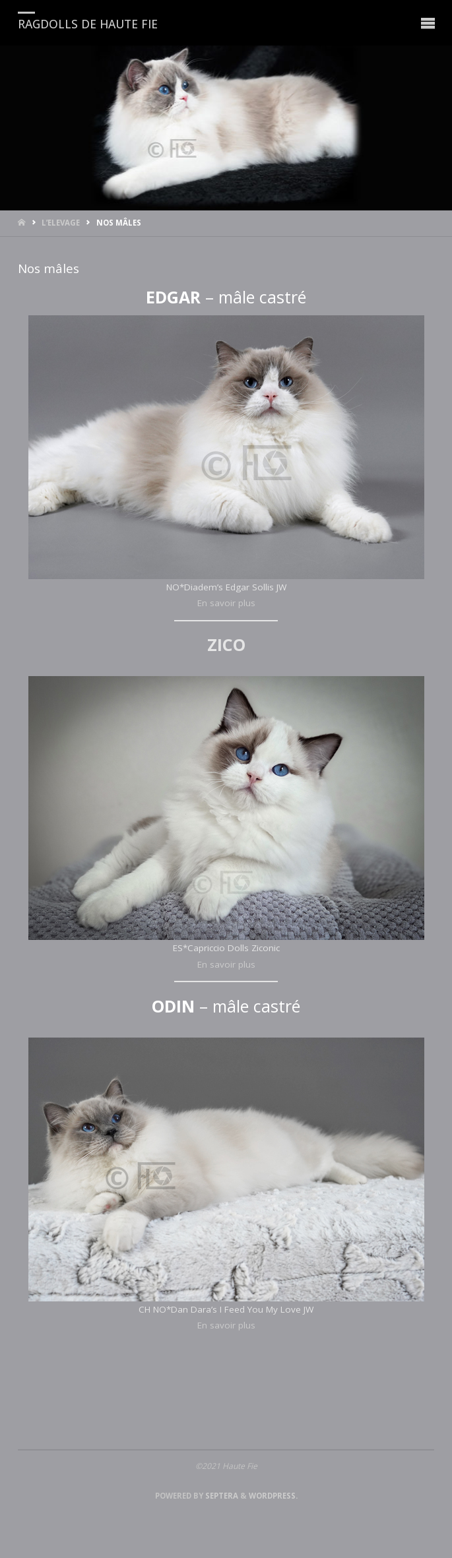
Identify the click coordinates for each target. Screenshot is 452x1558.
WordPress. (273, 1496)
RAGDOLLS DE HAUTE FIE (88, 23)
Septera (220, 1496)
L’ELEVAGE (61, 223)
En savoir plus (226, 603)
